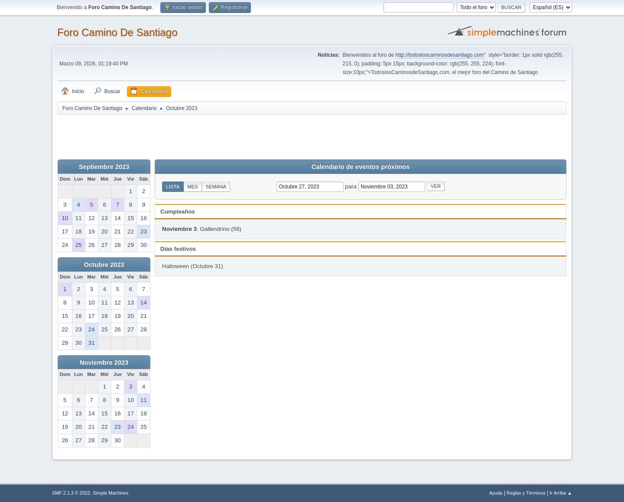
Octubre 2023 (104, 264)
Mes (193, 186)
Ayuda (495, 493)
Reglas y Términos (526, 493)
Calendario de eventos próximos (361, 166)
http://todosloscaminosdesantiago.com (440, 55)
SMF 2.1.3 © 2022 (71, 493)
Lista (173, 186)
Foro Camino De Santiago (117, 32)
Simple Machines (110, 493)
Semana (216, 186)
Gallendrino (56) (220, 229)
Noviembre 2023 (104, 362)
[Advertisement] (210, 135)
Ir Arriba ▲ (561, 493)
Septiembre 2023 (104, 166)
